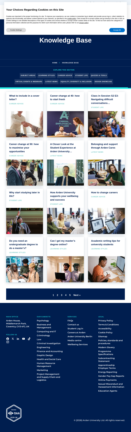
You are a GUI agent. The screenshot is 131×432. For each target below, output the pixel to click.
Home (54, 63)
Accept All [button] (117, 30)
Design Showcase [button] (103, 82)
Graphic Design (45, 355)
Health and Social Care (49, 359)
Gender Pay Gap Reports (111, 376)
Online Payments (107, 380)
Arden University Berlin (80, 336)
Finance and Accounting (50, 351)
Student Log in (75, 328)
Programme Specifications (105, 353)
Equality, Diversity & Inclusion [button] (76, 82)
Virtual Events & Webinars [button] (28, 82)
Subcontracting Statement (106, 359)
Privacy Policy (105, 320)
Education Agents (107, 391)
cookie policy (71, 18)
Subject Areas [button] (28, 75)
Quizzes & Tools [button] (99, 75)
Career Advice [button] (65, 75)
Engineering (43, 347)
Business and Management (44, 326)
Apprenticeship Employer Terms (107, 366)
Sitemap (102, 336)
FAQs (70, 320)
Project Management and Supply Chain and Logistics (48, 377)
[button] (7, 338)
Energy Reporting (107, 372)
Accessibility (104, 328)
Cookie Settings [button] (16, 30)
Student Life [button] (81, 75)
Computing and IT (46, 331)
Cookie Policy (105, 332)
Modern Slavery (106, 347)
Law (39, 339)
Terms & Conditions (108, 324)
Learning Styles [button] (46, 75)
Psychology (43, 320)
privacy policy (83, 23)
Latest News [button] (51, 82)
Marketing (42, 370)
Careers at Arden (76, 332)
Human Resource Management (46, 364)
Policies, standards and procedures (110, 342)
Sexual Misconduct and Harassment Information (111, 385)
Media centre (74, 340)
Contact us (73, 324)
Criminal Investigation (49, 343)
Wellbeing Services (78, 344)
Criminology (43, 335)
